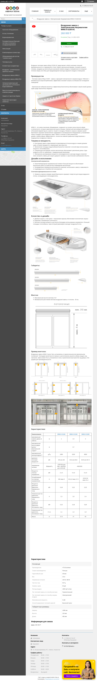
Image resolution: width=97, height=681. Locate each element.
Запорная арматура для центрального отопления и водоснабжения (11, 84)
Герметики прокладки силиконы (9, 101)
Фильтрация (6, 48)
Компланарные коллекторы (11, 52)
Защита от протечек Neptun (11, 96)
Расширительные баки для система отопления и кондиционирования (10, 43)
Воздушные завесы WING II (10, 75)
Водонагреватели (8, 37)
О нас (3, 105)
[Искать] (24, 18)
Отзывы (3, 109)
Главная (35, 11)
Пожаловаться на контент (52, 679)
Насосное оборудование (10, 30)
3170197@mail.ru (6, 145)
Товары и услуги (6, 26)
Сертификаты (73, 11)
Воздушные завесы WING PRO (11, 79)
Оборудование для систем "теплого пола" (10, 57)
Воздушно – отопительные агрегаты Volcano (11, 70)
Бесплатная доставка (70, 53)
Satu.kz (57, 677)
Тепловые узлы (7, 62)
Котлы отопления (8, 33)
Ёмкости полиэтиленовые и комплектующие (11, 91)
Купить (69, 43)
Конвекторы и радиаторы (10, 66)
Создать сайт (4, 1)
